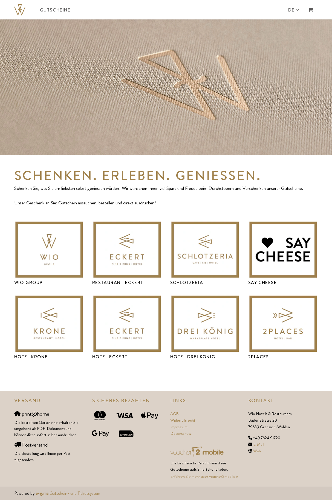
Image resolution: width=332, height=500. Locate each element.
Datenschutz (180, 433)
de (291, 10)
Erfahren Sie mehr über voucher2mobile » (204, 476)
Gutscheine (55, 10)
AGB (174, 414)
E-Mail (258, 444)
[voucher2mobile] (197, 452)
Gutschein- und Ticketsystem (68, 493)
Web (257, 451)
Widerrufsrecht (182, 420)
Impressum (178, 427)
